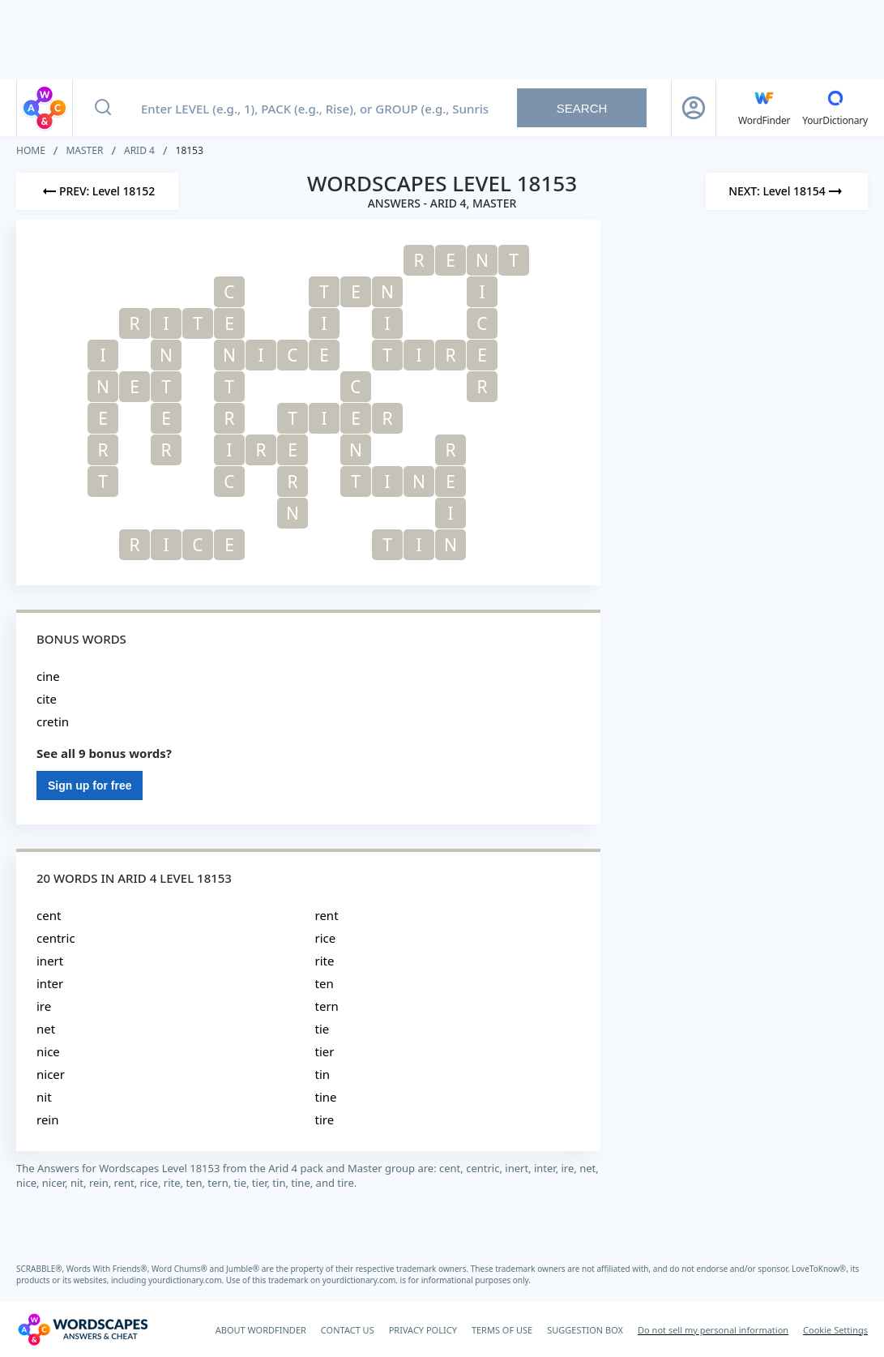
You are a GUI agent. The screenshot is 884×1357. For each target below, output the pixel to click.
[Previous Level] (97, 191)
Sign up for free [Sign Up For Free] (89, 785)
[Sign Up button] (693, 107)
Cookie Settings (835, 1330)
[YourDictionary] (835, 107)
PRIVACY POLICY (423, 1330)
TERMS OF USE (502, 1330)
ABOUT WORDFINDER (261, 1330)
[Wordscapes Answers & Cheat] (82, 1329)
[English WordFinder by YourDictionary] (764, 107)
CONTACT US (347, 1330)
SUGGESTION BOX (585, 1330)
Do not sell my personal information (713, 1330)
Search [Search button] (582, 108)
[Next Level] (787, 191)
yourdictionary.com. (187, 1280)
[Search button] (103, 107)
